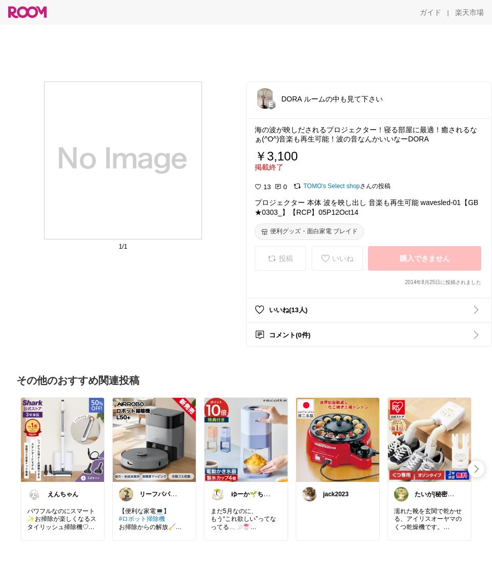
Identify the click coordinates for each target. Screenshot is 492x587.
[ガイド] (430, 12)
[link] (62, 439)
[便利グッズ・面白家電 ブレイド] (309, 232)
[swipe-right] (476, 469)
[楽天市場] (469, 12)
